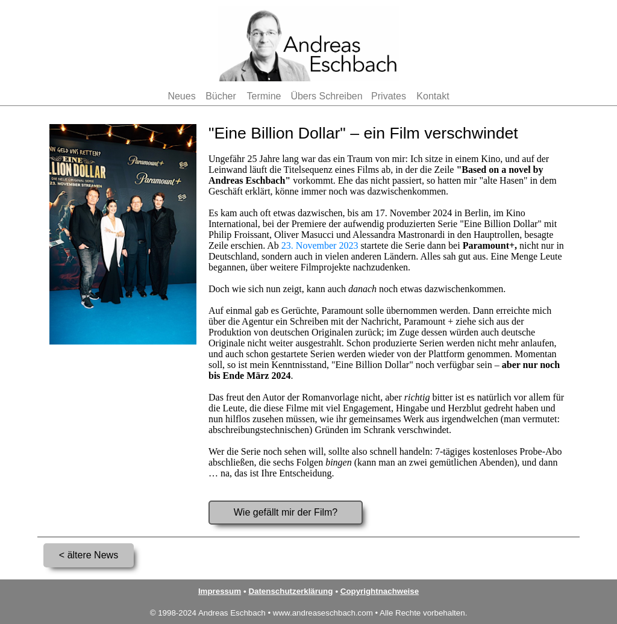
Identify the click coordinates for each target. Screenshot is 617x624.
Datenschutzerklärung (290, 591)
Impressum (219, 591)
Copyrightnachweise (379, 591)
